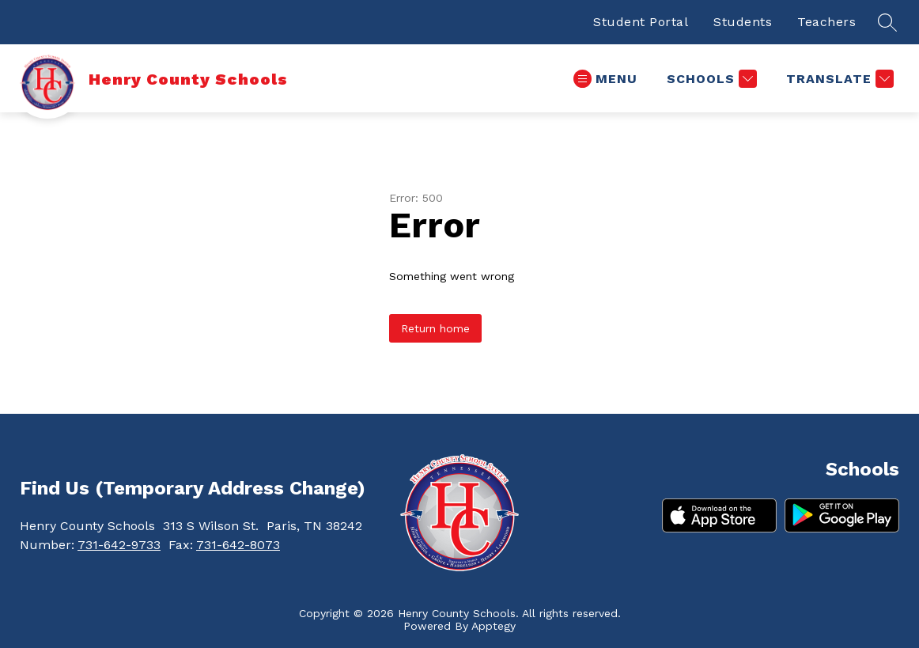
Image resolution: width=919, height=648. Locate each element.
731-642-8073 (238, 544)
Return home (435, 328)
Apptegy (493, 626)
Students (742, 21)
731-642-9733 (119, 544)
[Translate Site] (838, 79)
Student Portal (640, 21)
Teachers (826, 21)
